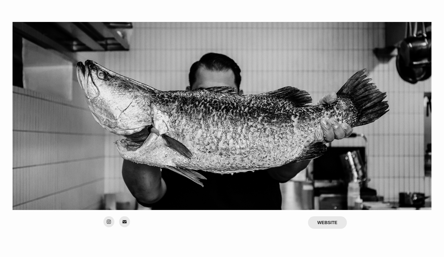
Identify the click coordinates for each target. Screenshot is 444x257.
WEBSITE (327, 222)
